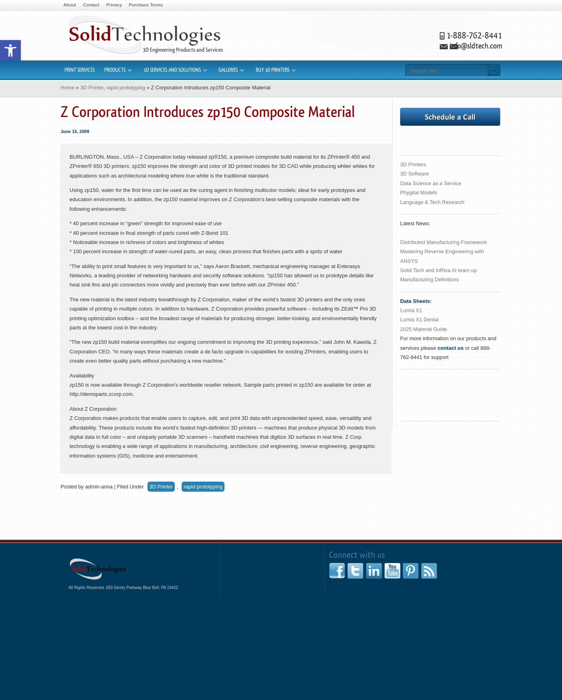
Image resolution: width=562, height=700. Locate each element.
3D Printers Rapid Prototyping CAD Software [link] (144, 34)
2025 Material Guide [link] (423, 329)
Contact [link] (91, 4)
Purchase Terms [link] (146, 4)
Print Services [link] (80, 70)
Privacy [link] (114, 4)
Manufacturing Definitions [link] (429, 279)
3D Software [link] (414, 174)
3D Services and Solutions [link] (172, 70)
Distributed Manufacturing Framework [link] (443, 242)
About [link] (69, 4)
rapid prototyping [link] (125, 88)
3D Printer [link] (91, 88)
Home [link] (68, 88)
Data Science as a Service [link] (430, 183)
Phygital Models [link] (418, 193)
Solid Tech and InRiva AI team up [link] (438, 270)
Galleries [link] (228, 70)
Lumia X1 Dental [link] (419, 320)
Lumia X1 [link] (411, 310)
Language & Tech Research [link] (432, 202)
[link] (10, 50)
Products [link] (114, 70)
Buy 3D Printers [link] (272, 70)
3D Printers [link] (413, 164)
